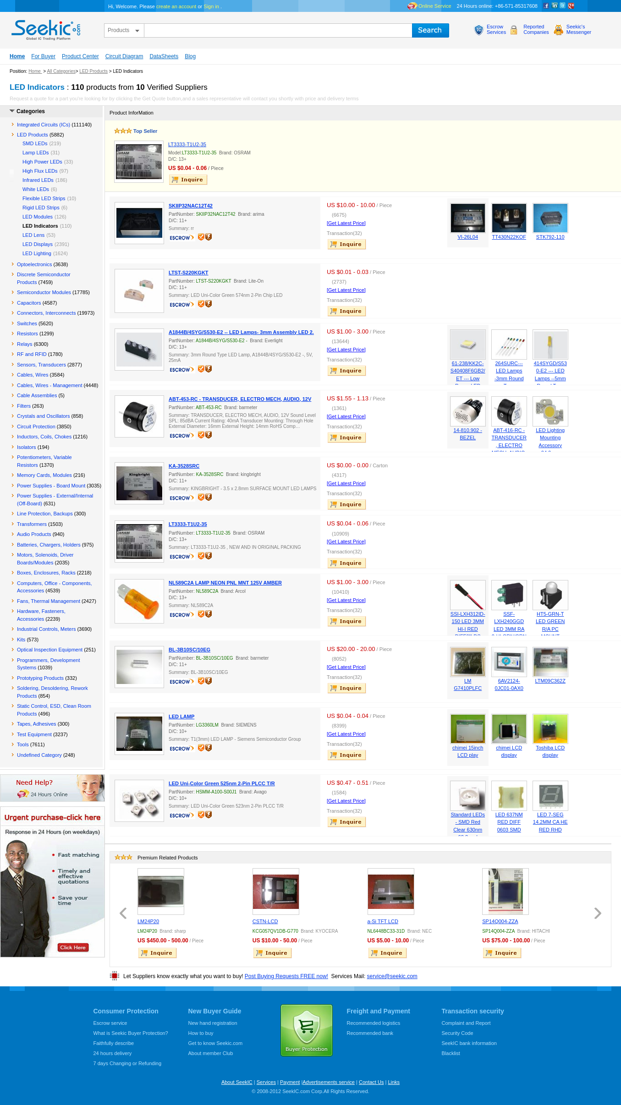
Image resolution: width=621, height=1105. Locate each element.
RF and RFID (32, 354)
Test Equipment (34, 734)
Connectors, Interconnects (46, 313)
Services (266, 1082)
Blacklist (451, 1053)
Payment (290, 1082)
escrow (183, 238)
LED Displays (37, 244)
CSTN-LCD (265, 921)
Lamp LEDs (35, 152)
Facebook (546, 6)
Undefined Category (39, 755)
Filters (24, 406)
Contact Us (371, 1082)
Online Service (434, 6)
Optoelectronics (34, 264)
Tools (23, 744)
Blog (190, 56)
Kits (21, 639)
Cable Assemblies (37, 395)
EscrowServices (496, 29)
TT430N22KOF (509, 237)
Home (17, 56)
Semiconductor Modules (44, 292)
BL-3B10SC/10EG (189, 649)
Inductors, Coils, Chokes (44, 436)
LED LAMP (181, 716)
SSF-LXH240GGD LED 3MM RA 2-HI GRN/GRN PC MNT (509, 629)
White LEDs (35, 189)
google (571, 6)
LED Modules (37, 216)
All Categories (61, 71)
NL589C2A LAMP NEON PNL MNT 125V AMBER (225, 582)
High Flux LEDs (39, 171)
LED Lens (33, 235)
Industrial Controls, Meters (46, 629)
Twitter (563, 6)
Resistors (27, 333)
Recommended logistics (374, 1023)
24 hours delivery (112, 1053)
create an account (176, 6)
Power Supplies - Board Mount (51, 485)
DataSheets (163, 56)
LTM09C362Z (550, 681)
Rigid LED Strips (41, 207)
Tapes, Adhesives (36, 724)
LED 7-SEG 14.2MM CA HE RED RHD (550, 822)
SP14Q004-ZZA (500, 921)
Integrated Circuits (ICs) (43, 124)
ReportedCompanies (536, 29)
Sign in (211, 6)
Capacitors (29, 303)
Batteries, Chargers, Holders (49, 544)
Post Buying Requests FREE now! (286, 976)
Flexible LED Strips (44, 198)
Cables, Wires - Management (49, 385)
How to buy (201, 1033)
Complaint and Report (466, 1023)
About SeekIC (237, 1082)
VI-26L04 (467, 237)
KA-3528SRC (184, 466)
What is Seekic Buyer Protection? (130, 1033)
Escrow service (110, 1023)
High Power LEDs (42, 161)
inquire (188, 179)
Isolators (26, 447)
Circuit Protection (36, 426)
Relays (25, 344)
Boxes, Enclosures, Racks (46, 572)
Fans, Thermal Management (48, 601)
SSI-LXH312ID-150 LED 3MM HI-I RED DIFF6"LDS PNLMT (468, 629)
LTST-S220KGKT (189, 272)
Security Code (457, 1033)
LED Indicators (40, 226)
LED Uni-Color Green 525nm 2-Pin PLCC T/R (222, 783)
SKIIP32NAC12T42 (191, 205)
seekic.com (45, 28)
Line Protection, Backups (45, 513)
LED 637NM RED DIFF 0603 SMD (509, 822)
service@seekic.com (392, 976)
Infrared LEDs (38, 180)
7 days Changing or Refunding (127, 1063)
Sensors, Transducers (41, 364)
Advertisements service (328, 1082)
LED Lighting (36, 253)
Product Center (80, 56)
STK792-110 (550, 237)
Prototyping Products (40, 678)
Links (394, 1082)
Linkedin (554, 6)
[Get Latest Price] (346, 223)
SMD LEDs (34, 143)
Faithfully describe (113, 1043)
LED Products (93, 71)
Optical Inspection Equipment (49, 649)
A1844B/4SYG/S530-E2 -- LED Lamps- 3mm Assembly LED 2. (241, 332)
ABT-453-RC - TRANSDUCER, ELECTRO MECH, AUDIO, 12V (240, 399)
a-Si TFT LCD (383, 921)
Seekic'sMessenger (578, 29)
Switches (27, 323)
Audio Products (34, 534)
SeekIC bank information (469, 1043)
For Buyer (43, 56)
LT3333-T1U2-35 (187, 144)
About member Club (210, 1053)
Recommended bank (370, 1033)
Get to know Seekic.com (215, 1043)
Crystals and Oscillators (43, 416)
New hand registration (212, 1023)
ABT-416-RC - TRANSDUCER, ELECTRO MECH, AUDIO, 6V (509, 445)
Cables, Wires (32, 374)
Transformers (32, 524)
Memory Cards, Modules (44, 475)
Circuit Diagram (124, 56)
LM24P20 (148, 921)
